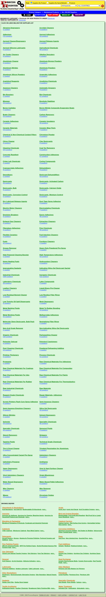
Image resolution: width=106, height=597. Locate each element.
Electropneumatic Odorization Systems (23, 574)
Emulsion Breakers (10, 215)
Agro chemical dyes (72, 538)
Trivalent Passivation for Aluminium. (54, 448)
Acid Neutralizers (7, 509)
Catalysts (6, 529)
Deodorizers (6, 574)
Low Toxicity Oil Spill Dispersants (16, 302)
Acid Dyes (61, 538)
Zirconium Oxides (47, 495)
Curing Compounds (47, 161)
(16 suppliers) (44, 123)
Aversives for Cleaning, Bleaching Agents (31, 515)
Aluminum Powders (47, 68)
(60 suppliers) (44, 49)
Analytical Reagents (11, 81)
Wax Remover (45, 489)
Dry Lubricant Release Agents (15, 201)
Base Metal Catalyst (33, 530)
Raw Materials (45, 388)
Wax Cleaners (8, 489)
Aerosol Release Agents (49, 41)
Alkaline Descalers (47, 55)
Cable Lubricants (34, 568)
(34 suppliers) (7, 423)
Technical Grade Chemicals (51, 442)
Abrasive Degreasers (11, 28)
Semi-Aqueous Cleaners (49, 402)
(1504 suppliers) (8, 276)
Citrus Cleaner (9, 141)
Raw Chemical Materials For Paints (54, 375)
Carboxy (79, 582)
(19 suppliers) (44, 36)
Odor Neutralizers (9, 573)
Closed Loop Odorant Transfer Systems (14, 553)
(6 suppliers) (43, 196)
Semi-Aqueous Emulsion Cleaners (17, 408)
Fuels (5, 241)
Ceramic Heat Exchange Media (67, 561)
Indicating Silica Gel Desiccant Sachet (55, 268)
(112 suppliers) (44, 276)
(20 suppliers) (7, 430)
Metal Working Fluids (11, 315)
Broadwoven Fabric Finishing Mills (39, 588)
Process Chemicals (47, 355)
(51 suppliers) (7, 243)
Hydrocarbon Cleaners (49, 261)
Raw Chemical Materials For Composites (56, 368)
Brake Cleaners (9, 115)
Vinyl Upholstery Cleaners (13, 475)
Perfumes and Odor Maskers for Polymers (71, 568)
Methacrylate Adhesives (49, 315)
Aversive (5, 514)
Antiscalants (81, 588)
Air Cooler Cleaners (11, 55)
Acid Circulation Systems (87, 509)
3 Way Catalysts (7, 530)
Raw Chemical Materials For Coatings (18, 368)
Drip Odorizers (32, 553)
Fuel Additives (64, 544)
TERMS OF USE (44, 595)
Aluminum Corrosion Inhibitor (67, 530)
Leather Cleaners (10, 288)
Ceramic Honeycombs (85, 561)
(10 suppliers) (7, 350)
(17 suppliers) (44, 156)
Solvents (6, 422)
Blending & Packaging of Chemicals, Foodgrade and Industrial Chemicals (25, 523)
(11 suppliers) (44, 96)
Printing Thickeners (11, 355)
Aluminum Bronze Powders (51, 61)
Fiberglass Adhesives (11, 228)
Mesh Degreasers (47, 302)
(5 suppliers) (7, 69)
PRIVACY (54, 595)
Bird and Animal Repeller (68, 514)
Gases (61, 552)
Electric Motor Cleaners (12, 208)
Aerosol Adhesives (47, 34)
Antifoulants (72, 588)
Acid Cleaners (6, 561)
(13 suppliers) (7, 43)
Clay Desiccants (46, 141)
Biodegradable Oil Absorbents (32, 509)
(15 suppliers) (7, 103)
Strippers (43, 435)
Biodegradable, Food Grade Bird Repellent (71, 515)
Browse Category (35, 12)
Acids (60, 508)
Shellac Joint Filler (8, 582)
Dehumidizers (45, 168)
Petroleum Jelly (85, 574)
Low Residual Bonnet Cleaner (15, 295)
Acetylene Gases (95, 553)
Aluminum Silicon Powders (14, 75)
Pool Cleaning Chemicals (13, 348)
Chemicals (51, 18)
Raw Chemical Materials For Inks (16, 375)
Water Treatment (65, 586)
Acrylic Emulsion (17, 561)
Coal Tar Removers (47, 148)
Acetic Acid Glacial (72, 509)
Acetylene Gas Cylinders (81, 553)
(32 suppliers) (7, 183)
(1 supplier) (6, 29)
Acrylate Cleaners (47, 28)
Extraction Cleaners (47, 221)
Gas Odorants (7, 552)
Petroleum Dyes (74, 574)
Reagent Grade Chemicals (13, 395)
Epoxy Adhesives (47, 215)
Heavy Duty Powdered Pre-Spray (53, 248)
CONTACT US (73, 595)
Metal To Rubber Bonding (50, 308)
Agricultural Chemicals (49, 48)
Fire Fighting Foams (10, 544)
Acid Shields (62, 582)
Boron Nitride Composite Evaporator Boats (57, 108)
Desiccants (7, 181)
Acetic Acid (62, 509)
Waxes (5, 495)
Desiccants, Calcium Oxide (50, 188)
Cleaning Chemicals (11, 148)
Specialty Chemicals (11, 428)
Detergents (6, 536)
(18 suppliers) (44, 176)
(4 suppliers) (7, 49)
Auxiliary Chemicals (21, 588)
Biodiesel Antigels (76, 546)
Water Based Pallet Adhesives (52, 482)
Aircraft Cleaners (7, 538)
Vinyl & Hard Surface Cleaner (51, 468)
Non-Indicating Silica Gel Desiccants (54, 328)
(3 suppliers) (43, 63)
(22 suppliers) (44, 437)
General (5, 559)
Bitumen (6, 101)
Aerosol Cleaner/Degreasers (14, 41)
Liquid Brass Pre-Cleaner (50, 288)
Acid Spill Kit (18, 509)
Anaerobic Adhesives (48, 75)
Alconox (16, 538)
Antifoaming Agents (8, 588)
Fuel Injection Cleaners (49, 235)
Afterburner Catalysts (19, 530)
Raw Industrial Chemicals (13, 388)
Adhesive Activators (29, 561)
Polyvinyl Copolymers (48, 342)
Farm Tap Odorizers (44, 553)
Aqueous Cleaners (10, 88)
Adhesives (7, 34)
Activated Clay (63, 588)
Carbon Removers (47, 115)
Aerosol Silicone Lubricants (14, 48)
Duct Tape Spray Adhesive (50, 201)
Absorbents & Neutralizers (13, 508)
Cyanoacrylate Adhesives (13, 168)
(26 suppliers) (7, 283)
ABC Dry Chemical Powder (10, 546)
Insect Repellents (63, 517)
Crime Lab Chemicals (11, 161)
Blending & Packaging (11, 521)
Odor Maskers (64, 567)
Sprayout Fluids (46, 428)
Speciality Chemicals (48, 422)
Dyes (60, 536)
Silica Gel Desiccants (48, 408)
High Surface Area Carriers (78, 523)
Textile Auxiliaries (9, 586)
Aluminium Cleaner (10, 61)
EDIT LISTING (62, 595)
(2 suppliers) (43, 29)
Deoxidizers (7, 175)
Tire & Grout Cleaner (11, 448)
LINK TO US (82, 595)
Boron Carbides (9, 108)
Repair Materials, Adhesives (51, 395)
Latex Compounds (47, 282)
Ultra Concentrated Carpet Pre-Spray (18, 455)
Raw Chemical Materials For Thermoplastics (57, 382)
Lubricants (6, 567)
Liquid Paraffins (63, 574)
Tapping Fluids (9, 442)
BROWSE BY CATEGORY (9, 18)
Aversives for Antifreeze (9, 515)
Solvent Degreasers (47, 415)
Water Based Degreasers (13, 482)
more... (44, 509)
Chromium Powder (47, 135)
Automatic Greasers (48, 88)
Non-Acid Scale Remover (13, 328)
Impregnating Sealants (12, 268)
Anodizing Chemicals (48, 81)
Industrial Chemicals (11, 275)
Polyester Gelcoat (10, 342)
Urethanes (44, 462)
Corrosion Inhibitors (66, 529)
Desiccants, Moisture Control (51, 195)
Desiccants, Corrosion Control (15, 195)
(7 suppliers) (7, 83)
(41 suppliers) (7, 316)
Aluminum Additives (8, 568)
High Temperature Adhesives (51, 255)
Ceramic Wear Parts (48, 128)
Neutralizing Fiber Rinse (49, 322)
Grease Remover (9, 248)
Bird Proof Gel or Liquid (93, 515)
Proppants (7, 362)
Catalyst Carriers (65, 521)
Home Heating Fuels (11, 261)
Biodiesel (67, 546)
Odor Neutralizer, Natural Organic (46, 574)
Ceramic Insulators (47, 121)
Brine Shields (71, 582)
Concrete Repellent (10, 155)
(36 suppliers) (44, 216)
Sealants (5, 580)
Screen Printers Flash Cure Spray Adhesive (20, 402)
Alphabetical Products (51, 12)
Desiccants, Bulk (9, 188)
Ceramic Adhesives (10, 121)
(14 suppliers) (44, 310)
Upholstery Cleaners (48, 455)
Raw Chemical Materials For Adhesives (55, 362)
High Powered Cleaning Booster (16, 255)
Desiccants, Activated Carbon (51, 181)
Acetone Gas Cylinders (65, 553)
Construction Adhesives (49, 155)
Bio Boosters (8, 95)
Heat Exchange (64, 559)
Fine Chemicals (46, 228)
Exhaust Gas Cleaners (12, 221)
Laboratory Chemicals (12, 282)
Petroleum (62, 573)
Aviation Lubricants (22, 568)
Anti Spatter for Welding (85, 530)
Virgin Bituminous (47, 475)
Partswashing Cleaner (48, 335)
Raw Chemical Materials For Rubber (17, 382)
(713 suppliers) (7, 36)
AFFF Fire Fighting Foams (28, 546)
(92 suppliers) (44, 423)
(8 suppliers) (43, 69)
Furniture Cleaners (47, 241)
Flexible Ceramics (10, 235)
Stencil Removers (10, 435)
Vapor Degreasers (10, 468)
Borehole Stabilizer (47, 101)
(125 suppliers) (7, 337)
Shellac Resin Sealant (21, 582)
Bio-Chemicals (45, 95)
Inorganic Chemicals (48, 275)
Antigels (61, 546)
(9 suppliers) (43, 89)
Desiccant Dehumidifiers (49, 175)
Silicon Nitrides (9, 415)
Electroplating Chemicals (50, 208)
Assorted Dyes (83, 538)
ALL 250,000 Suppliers (69, 12)
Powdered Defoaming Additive (52, 348)
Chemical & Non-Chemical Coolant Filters (19, 135)
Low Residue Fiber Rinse (50, 295)
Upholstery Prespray (11, 462)
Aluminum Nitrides (10, 68)
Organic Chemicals (10, 335)
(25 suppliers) (44, 230)
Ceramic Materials (10, 128)
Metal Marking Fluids (11, 308)
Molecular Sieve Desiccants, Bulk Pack (18, 322)
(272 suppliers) (7, 150)
